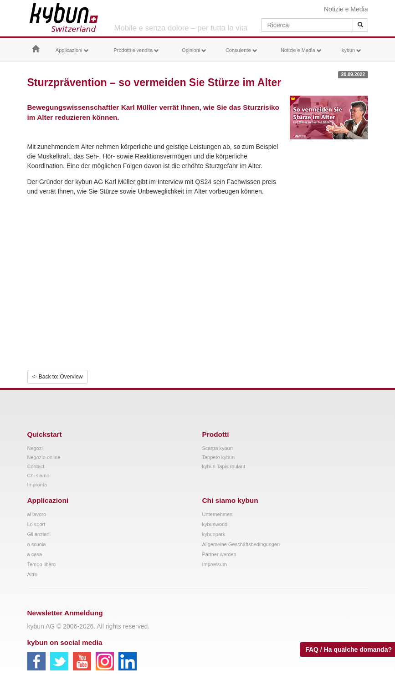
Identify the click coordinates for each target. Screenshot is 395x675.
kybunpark (214, 534)
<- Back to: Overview (57, 376)
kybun (351, 50)
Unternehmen (217, 514)
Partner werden (219, 554)
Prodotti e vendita (136, 50)
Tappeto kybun (218, 457)
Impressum (214, 564)
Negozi (35, 448)
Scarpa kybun (217, 448)
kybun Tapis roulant (224, 466)
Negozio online (44, 457)
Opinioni (194, 50)
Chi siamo (38, 475)
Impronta (37, 484)
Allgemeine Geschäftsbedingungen (241, 544)
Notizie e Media (346, 9)
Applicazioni (72, 50)
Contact (36, 466)
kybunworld (215, 524)
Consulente (241, 50)
